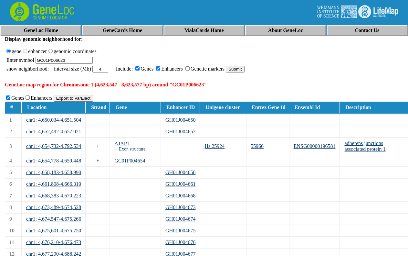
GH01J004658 (180, 172)
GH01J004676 (180, 242)
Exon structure (132, 149)
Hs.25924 (214, 146)
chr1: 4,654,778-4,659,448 (53, 160)
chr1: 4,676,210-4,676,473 (53, 242)
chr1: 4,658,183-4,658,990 (53, 172)
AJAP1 (121, 143)
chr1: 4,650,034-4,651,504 (53, 120)
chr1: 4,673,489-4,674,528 (53, 207)
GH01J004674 (180, 219)
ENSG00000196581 (315, 146)
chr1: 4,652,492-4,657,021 (53, 131)
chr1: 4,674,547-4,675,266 (53, 219)
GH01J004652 (180, 131)
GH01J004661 (180, 184)
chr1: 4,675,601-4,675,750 (53, 230)
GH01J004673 (180, 207)
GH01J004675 (180, 230)
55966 (257, 146)
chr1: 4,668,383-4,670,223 (53, 195)
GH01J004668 (180, 195)
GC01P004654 (129, 160)
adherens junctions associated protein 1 (364, 146)
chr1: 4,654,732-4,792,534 (53, 146)
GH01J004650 (180, 120)
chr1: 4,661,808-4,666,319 (53, 184)
